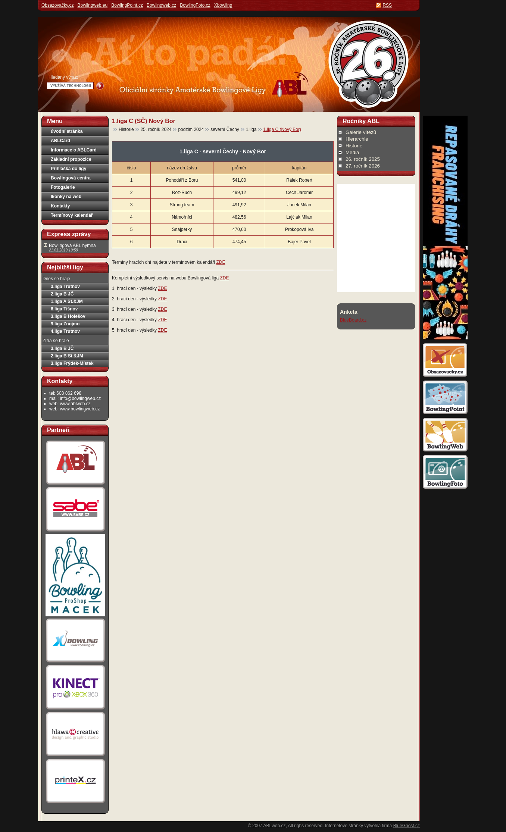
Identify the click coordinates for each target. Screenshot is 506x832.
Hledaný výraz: (63, 77)
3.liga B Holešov (68, 316)
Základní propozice (71, 159)
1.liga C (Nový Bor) (282, 129)
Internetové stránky (344, 825)
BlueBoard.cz (353, 320)
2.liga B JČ (62, 294)
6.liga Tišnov (64, 309)
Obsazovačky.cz (57, 5)
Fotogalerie (63, 187)
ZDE (220, 262)
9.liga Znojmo (65, 323)
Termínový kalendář (72, 215)
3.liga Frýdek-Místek (72, 363)
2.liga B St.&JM (67, 356)
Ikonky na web (66, 196)
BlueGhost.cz (406, 825)
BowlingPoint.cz (127, 5)
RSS (387, 5)
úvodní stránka (66, 131)
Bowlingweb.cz (161, 5)
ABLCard (60, 140)
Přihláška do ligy (68, 168)
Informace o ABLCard (74, 150)
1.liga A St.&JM (67, 301)
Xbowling (223, 5)
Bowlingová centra (71, 178)
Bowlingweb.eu (92, 5)
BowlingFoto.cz (195, 5)
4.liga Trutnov (65, 331)
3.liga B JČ (62, 348)
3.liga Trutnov (65, 286)
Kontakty (60, 206)
